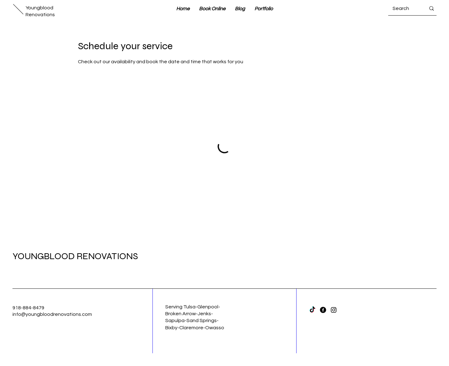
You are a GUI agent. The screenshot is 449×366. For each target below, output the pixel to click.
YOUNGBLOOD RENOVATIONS (75, 256)
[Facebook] (323, 310)
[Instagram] (333, 310)
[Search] (404, 8)
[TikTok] (312, 310)
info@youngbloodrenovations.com (52, 314)
